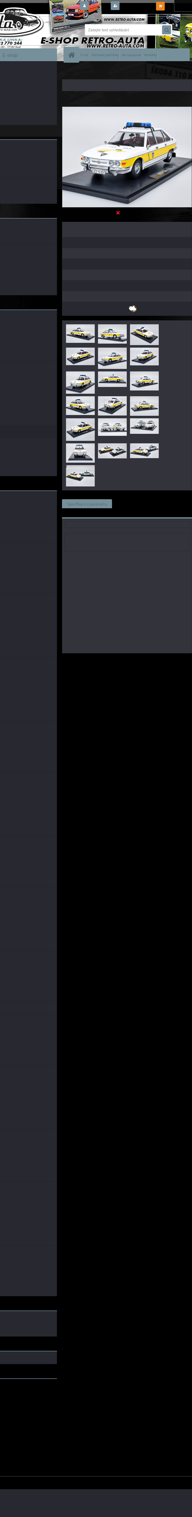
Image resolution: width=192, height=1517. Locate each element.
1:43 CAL (119, 660)
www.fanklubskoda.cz (19, 1394)
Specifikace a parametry (87, 504)
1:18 (105, 660)
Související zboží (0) (134, 504)
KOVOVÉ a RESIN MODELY (93, 72)
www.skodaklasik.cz (17, 1398)
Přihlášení (99, 6)
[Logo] (34, 29)
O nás (84, 54)
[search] (166, 30)
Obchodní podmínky (105, 54)
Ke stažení (75, 513)
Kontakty (150, 54)
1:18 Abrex (182, 660)
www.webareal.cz (53, 1480)
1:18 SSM (162, 660)
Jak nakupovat (131, 54)
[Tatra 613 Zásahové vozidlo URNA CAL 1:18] (127, 109)
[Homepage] (72, 54)
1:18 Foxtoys (140, 660)
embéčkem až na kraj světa (23, 1402)
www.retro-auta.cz (16, 1390)
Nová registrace (134, 6)
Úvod (68, 72)
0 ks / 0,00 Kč (177, 4)
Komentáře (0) (174, 504)
